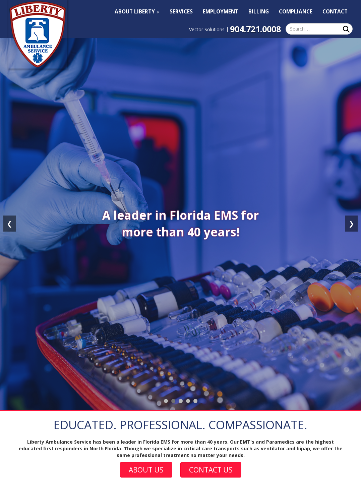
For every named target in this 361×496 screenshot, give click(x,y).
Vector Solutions (207, 29)
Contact (335, 11)
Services (181, 11)
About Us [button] (146, 470)
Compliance (295, 11)
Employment (220, 11)
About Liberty (137, 11)
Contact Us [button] (211, 470)
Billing (258, 11)
